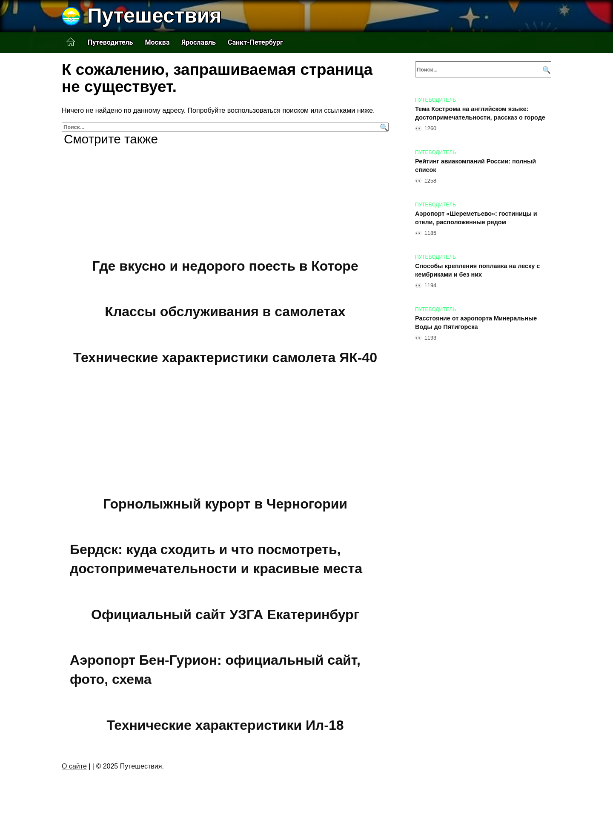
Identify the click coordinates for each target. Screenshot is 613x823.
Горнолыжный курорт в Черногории (225, 504)
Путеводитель (110, 42)
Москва (157, 42)
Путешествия (154, 15)
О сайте (74, 766)
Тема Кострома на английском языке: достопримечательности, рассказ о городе (480, 113)
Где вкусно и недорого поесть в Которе (225, 266)
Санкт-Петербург (255, 42)
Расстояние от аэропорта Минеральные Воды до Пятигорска (476, 322)
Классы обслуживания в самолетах (225, 312)
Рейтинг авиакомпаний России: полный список (475, 165)
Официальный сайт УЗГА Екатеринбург (225, 614)
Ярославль (198, 42)
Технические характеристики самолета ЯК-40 (225, 357)
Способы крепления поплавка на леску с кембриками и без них (477, 270)
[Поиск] (383, 127)
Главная (71, 42)
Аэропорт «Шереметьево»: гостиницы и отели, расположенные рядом (476, 218)
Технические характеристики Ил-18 (225, 725)
